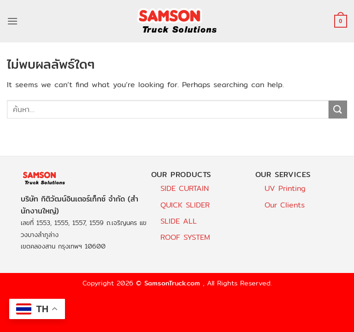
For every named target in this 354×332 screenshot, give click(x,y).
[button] (12, 21)
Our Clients (285, 205)
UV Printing (285, 188)
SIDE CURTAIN (184, 188)
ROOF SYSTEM (185, 237)
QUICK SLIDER (185, 205)
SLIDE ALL (178, 221)
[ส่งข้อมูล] (338, 110)
